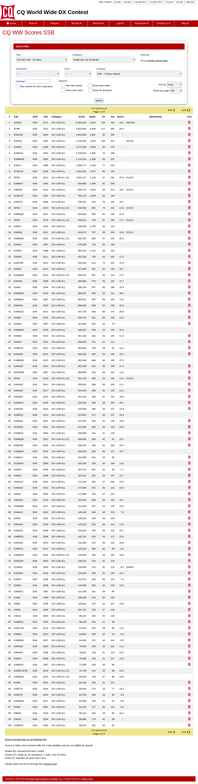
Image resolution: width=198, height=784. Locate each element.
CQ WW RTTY (141, 2)
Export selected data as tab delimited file (26, 739)
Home (11, 23)
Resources (141, 23)
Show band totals (101, 85)
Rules (33, 23)
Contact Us (163, 23)
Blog (185, 23)
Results (76, 23)
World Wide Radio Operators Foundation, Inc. (43, 779)
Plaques (55, 23)
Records (98, 23)
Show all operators (102, 90)
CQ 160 (169, 2)
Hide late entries (74, 85)
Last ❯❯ (186, 110)
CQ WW (117, 2)
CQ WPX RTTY (156, 2)
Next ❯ (172, 110)
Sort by (162, 84)
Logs (119, 23)
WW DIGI (190, 2)
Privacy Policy (87, 779)
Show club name (74, 90)
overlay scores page (157, 60)
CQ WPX (127, 2)
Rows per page (161, 90)
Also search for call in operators (36, 86)
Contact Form (50, 764)
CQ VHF (179, 2)
